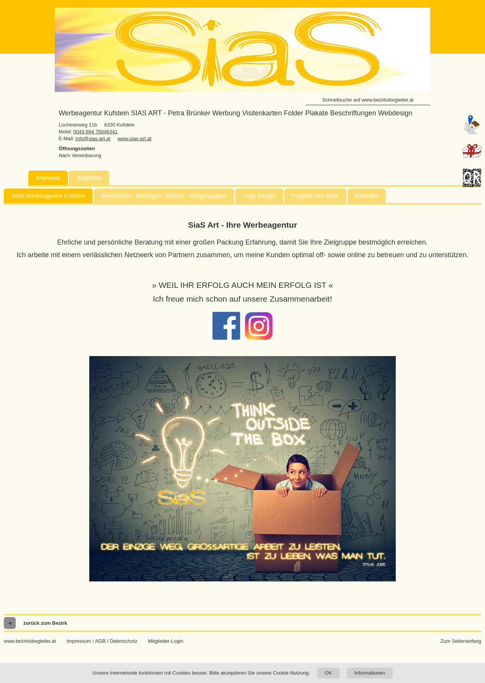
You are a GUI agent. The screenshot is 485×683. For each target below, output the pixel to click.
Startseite (48, 177)
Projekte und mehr (315, 195)
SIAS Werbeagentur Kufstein (48, 195)
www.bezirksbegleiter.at (30, 641)
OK (328, 673)
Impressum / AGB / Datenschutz (101, 641)
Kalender (366, 195)
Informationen (369, 673)
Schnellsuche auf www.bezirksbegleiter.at (367, 100)
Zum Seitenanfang (461, 641)
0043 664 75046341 (95, 132)
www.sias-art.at (134, 138)
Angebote (89, 177)
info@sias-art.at (92, 138)
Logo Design (259, 195)
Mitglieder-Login (166, 641)
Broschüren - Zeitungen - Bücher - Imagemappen (164, 195)
